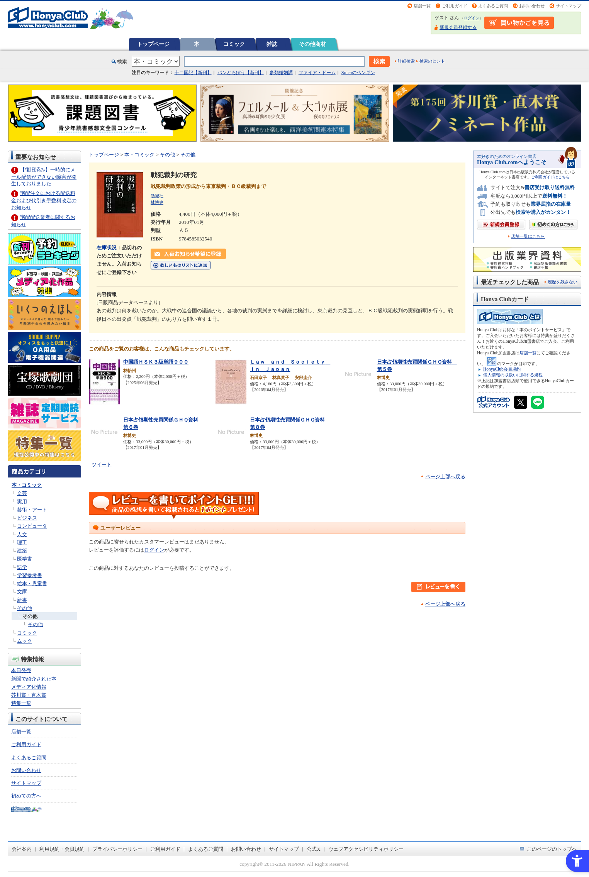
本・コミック (27, 485)
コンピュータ (32, 526)
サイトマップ (568, 5)
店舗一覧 (422, 5)
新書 (22, 600)
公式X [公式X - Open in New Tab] (314, 849)
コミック (234, 44)
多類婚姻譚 (281, 72)
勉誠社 (157, 195)
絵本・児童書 (32, 583)
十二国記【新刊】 (193, 72)
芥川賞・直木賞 (28, 695)
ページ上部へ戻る (445, 476)
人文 (22, 534)
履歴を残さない (562, 281)
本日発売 (21, 670)
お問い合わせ (532, 5)
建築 (22, 551)
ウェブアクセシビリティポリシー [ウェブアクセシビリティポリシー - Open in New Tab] (366, 849)
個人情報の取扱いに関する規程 (513, 374)
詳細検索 (406, 61)
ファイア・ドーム (317, 72)
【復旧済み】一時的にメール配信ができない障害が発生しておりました (43, 176)
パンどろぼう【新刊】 (240, 72)
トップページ (153, 44)
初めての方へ (26, 796)
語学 (22, 567)
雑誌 (271, 44)
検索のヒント (432, 61)
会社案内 (22, 849)
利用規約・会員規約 (62, 849)
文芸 (22, 493)
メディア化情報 (28, 687)
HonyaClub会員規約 (502, 369)
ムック (24, 641)
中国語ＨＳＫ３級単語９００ (155, 362)
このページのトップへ (552, 849)
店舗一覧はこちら (528, 236)
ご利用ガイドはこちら (550, 177)
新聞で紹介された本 (33, 679)
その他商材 (312, 44)
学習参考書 (29, 575)
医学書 (24, 559)
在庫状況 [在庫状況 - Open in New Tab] (107, 248)
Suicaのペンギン (358, 72)
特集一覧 (21, 703)
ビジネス (27, 518)
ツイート (102, 464)
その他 (24, 608)
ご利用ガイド (454, 5)
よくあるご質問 (493, 5)
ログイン (471, 18)
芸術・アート (32, 510)
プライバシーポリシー (117, 849)
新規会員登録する (458, 27)
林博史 (157, 202)
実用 (22, 502)
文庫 (22, 591)
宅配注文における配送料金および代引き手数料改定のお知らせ (43, 200)
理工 (22, 542)
